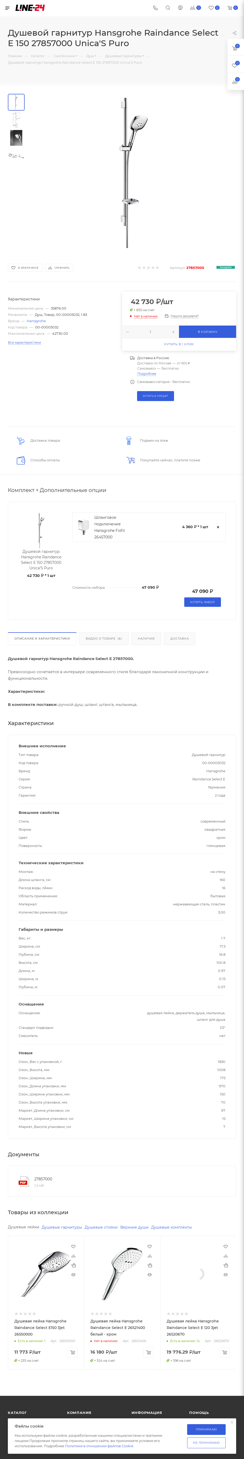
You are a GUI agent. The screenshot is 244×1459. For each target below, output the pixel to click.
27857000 (43, 1179)
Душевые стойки (101, 1227)
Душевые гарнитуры (62, 1227)
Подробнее (146, 374)
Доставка (179, 638)
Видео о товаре (104, 638)
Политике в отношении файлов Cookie (99, 1446)
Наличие (146, 638)
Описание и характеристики (42, 638)
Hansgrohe (36, 321)
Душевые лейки (23, 1227)
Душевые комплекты (171, 1227)
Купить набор (202, 602)
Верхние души (134, 1227)
